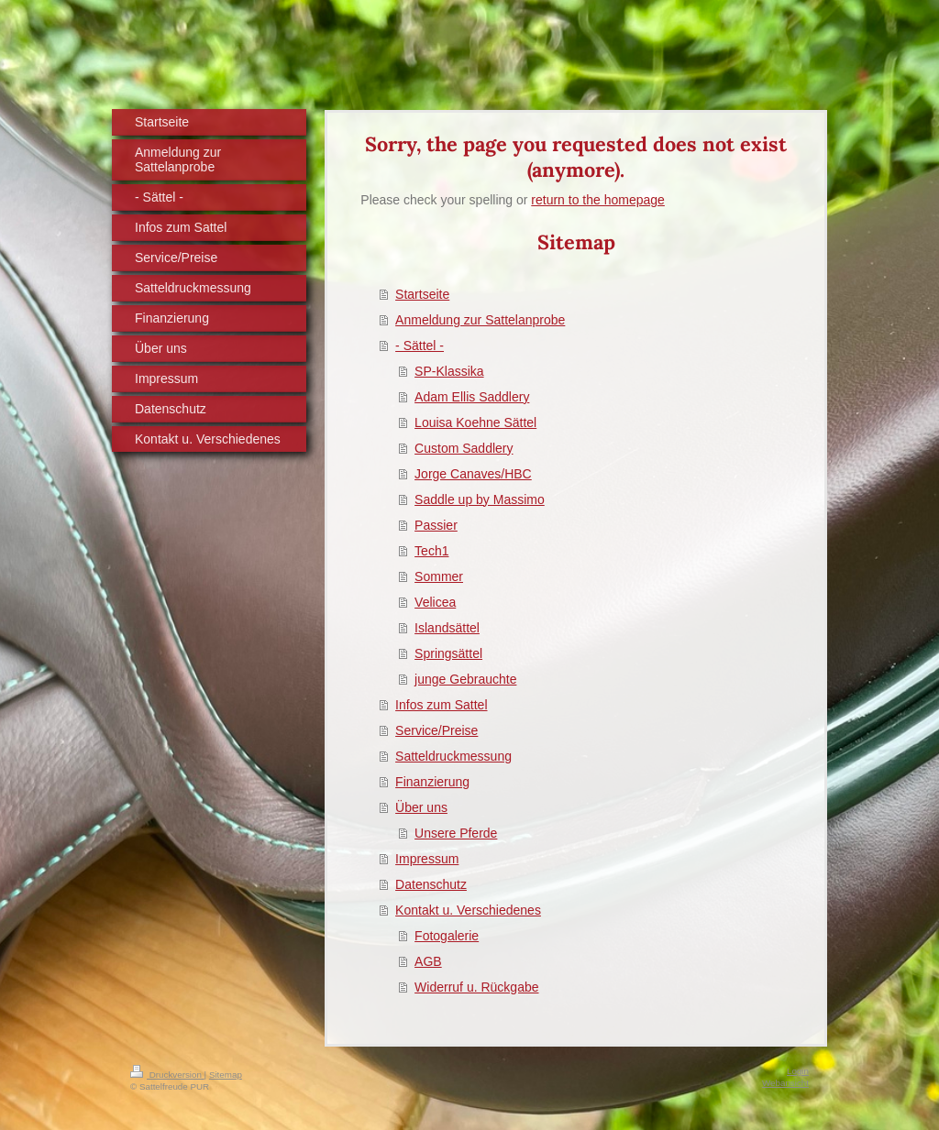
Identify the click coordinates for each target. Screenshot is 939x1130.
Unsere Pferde (455, 833)
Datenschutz (431, 884)
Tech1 (431, 550)
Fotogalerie (446, 935)
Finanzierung (432, 781)
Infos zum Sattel (441, 704)
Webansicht (785, 1083)
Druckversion (167, 1075)
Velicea (435, 602)
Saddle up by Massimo (479, 499)
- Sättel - (419, 345)
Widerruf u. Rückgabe (476, 987)
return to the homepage (598, 199)
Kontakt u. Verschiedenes (468, 910)
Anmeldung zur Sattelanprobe (480, 320)
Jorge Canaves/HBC (473, 473)
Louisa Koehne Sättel (475, 422)
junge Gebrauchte (465, 679)
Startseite (422, 294)
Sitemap (225, 1075)
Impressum (426, 858)
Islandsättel (447, 627)
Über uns (421, 807)
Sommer (438, 576)
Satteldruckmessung (453, 756)
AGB (428, 961)
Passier (436, 525)
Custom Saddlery (463, 448)
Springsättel (448, 653)
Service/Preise (436, 730)
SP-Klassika (448, 371)
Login (798, 1071)
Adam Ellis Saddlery (471, 396)
